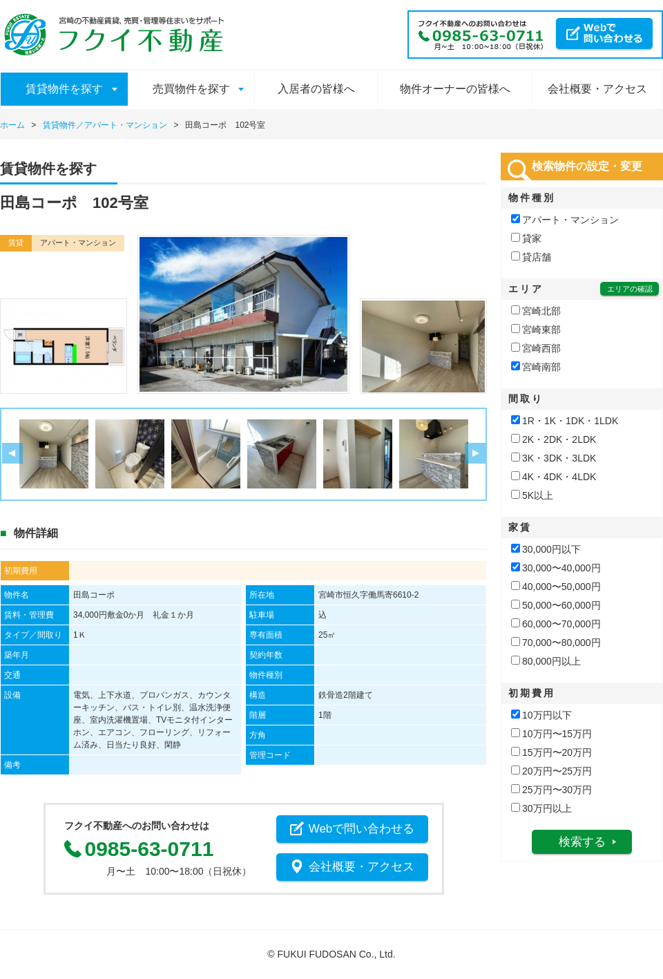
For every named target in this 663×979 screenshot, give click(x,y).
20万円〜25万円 (551, 771)
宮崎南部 (536, 366)
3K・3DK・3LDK (553, 458)
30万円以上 (541, 808)
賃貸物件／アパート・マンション (105, 125)
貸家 (526, 238)
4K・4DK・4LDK (553, 476)
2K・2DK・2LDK (553, 439)
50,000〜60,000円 (556, 605)
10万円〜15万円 (551, 733)
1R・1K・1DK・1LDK (564, 420)
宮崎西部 (536, 348)
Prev (12, 454)
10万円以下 (541, 715)
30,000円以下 (546, 549)
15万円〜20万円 (551, 752)
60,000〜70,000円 (556, 623)
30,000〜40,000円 (556, 567)
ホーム (12, 125)
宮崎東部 (536, 329)
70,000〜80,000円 (556, 642)
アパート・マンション (565, 219)
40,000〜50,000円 (556, 586)
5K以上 (532, 495)
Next (475, 454)
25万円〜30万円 (551, 789)
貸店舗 (531, 257)
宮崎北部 (536, 310)
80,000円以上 (546, 661)
